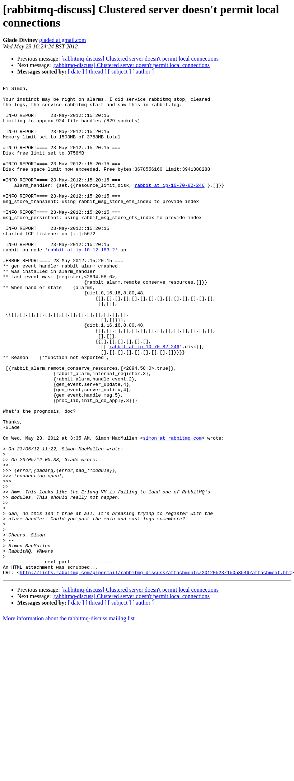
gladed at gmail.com (62, 40)
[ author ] (143, 71)
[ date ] (76, 71)
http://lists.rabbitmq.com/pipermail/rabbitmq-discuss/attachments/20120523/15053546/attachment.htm (155, 670)
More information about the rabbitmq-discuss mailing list (69, 716)
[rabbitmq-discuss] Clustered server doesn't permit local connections (140, 59)
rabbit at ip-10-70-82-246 (170, 205)
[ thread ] (96, 71)
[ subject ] (119, 71)
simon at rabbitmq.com (172, 509)
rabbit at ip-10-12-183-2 (81, 283)
